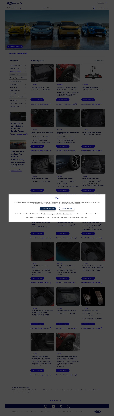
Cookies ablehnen (67, 208)
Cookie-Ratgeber (83, 217)
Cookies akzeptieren (48, 208)
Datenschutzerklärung (69, 217)
